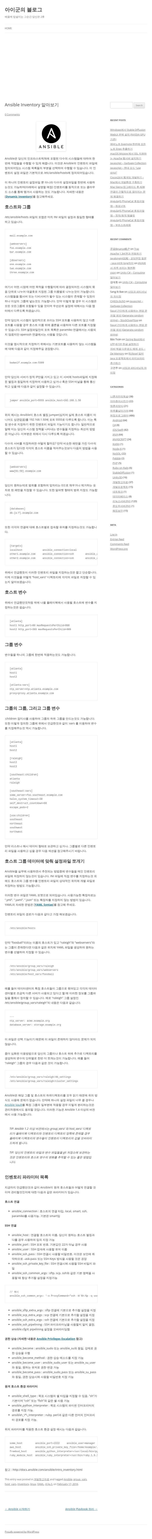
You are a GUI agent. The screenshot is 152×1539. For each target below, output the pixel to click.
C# (114, 425)
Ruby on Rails (120, 468)
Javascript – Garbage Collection (128, 163)
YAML (40, 1484)
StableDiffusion (122, 472)
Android (117, 420)
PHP (115, 463)
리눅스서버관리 (122, 501)
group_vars (80, 1479)
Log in (113, 534)
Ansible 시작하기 (17, 1509)
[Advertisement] (76, 67)
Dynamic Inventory (19, 196)
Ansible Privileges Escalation (56, 1339)
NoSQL (117, 453)
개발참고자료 (41, 1479)
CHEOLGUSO (117, 301)
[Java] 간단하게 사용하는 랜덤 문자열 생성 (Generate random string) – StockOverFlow (128, 315)
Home (8, 28)
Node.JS (117, 449)
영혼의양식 (116, 406)
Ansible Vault (13, 1105)
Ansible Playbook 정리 (81, 1509)
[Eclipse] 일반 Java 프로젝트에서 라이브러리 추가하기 (127, 358)
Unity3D (117, 477)
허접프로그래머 (119, 415)
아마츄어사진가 (119, 401)
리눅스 (49, 1484)
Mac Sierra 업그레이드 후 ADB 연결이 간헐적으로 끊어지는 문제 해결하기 (127, 191)
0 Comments (12, 114)
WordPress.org (119, 549)
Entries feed (117, 539)
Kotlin (116, 444)
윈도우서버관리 (122, 506)
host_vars (10, 1484)
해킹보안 (118, 510)
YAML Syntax (44, 904)
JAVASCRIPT (119, 439)
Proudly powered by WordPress (22, 1531)
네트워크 (118, 491)
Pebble (117, 458)
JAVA (115, 434)
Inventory (23, 1484)
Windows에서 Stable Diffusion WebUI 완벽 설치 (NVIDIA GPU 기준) (127, 134)
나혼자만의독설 (119, 396)
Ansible (68, 1479)
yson (113, 272)
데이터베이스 (120, 496)
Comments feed (119, 544)
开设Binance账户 (120, 249)
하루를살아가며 (119, 410)
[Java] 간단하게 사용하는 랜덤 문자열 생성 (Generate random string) (128, 329)
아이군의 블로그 (23, 9)
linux (33, 1484)
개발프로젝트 (120, 487)
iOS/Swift (118, 430)
